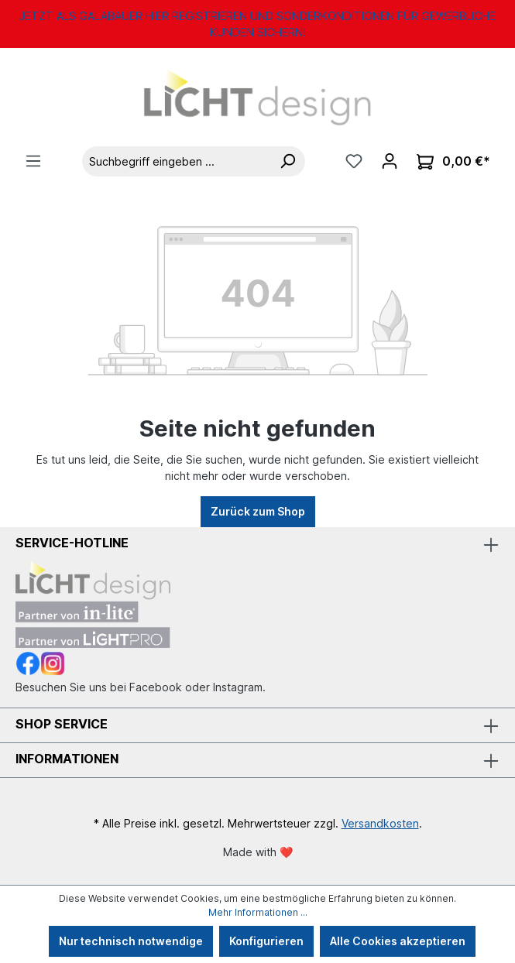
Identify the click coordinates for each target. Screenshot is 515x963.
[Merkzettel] (354, 161)
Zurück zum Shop (258, 511)
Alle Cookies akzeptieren (397, 941)
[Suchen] (287, 161)
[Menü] (33, 161)
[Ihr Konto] (389, 161)
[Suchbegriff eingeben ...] (176, 161)
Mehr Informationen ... (257, 912)
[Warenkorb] (453, 161)
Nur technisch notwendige (131, 941)
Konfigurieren (266, 941)
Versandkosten (380, 823)
